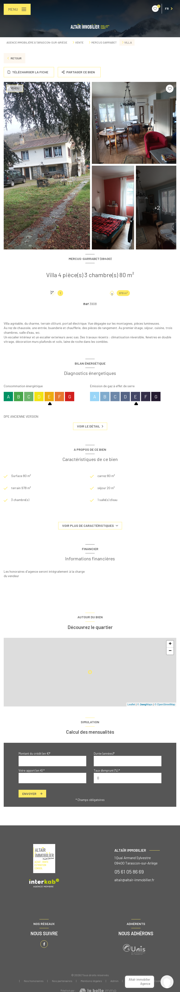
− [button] (170, 651)
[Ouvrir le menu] (17, 9)
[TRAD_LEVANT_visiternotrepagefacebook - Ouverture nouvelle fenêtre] (44, 944)
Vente (79, 42)
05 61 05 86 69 (129, 871)
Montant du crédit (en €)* (34, 753)
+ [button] (170, 644)
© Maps (145, 704)
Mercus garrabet (104, 42)
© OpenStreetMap (164, 704)
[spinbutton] (127, 778)
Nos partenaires (62, 980)
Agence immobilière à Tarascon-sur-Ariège (36, 42)
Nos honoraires (34, 980)
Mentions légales (91, 980)
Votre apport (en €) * (32, 770)
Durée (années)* (104, 753)
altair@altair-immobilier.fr (134, 880)
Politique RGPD (136, 980)
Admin (114, 980)
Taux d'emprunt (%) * (107, 770)
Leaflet (131, 704)
